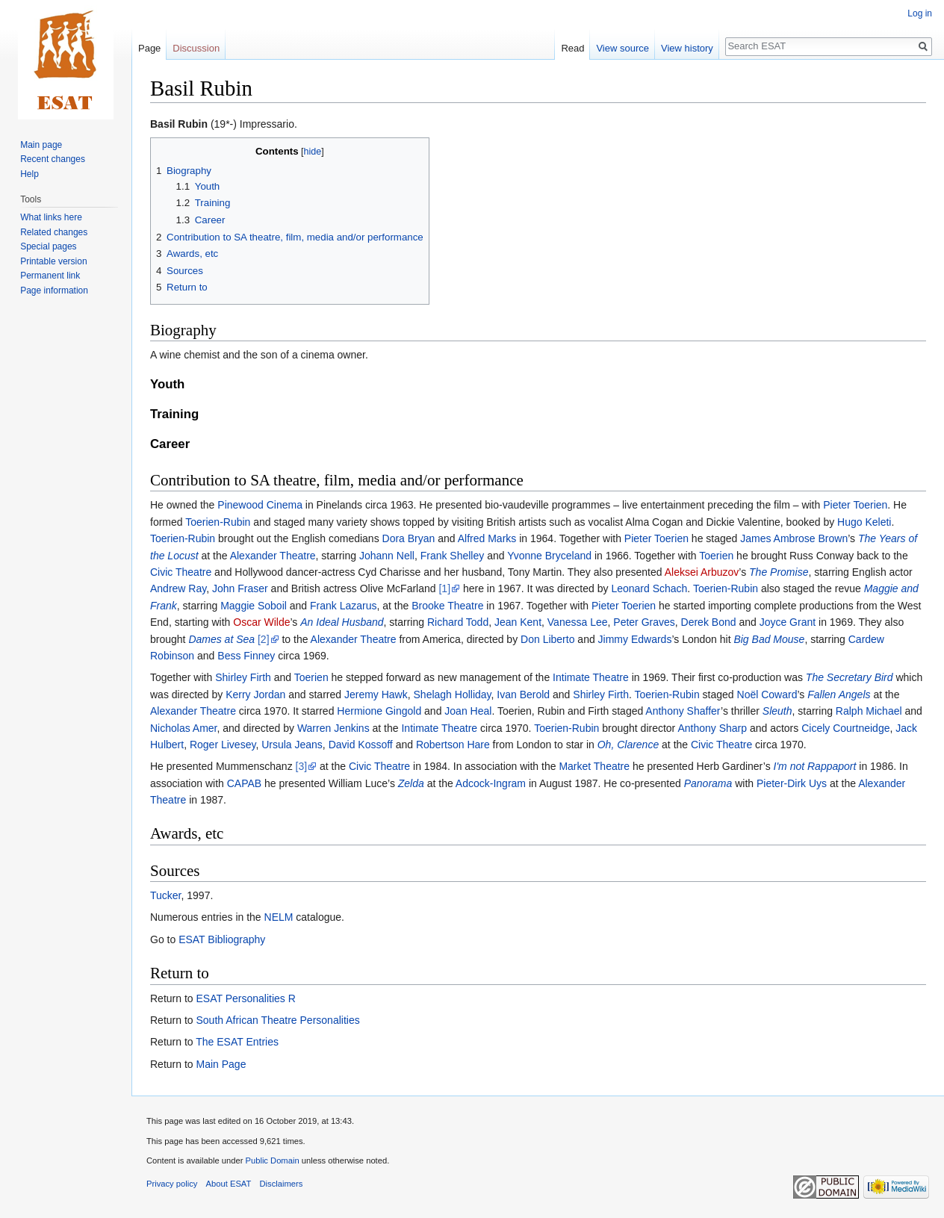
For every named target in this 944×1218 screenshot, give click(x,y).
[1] (444, 588)
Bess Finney (246, 656)
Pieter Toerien (855, 505)
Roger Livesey (222, 745)
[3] (302, 766)
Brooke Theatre (447, 606)
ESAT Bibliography (221, 939)
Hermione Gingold (379, 711)
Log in (919, 13)
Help (29, 174)
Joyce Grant (788, 622)
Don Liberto (547, 639)
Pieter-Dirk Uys (792, 783)
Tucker (165, 895)
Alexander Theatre (273, 556)
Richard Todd (457, 622)
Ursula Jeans (292, 745)
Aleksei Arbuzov (702, 572)
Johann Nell (386, 556)
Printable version (53, 261)
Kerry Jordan (255, 694)
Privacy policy (171, 1183)
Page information (54, 290)
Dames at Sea (221, 639)
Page (149, 48)
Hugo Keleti (864, 522)
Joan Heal (467, 711)
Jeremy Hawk (376, 694)
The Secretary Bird (849, 677)
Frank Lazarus (343, 606)
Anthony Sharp (712, 728)
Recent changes (52, 159)
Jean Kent (517, 622)
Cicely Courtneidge (845, 728)
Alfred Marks (487, 538)
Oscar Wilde (261, 622)
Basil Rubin (179, 124)
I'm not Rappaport (815, 766)
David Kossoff (361, 745)
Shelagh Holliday (452, 694)
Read (572, 48)
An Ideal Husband (341, 622)
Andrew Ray (178, 588)
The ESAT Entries (237, 1042)
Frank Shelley (452, 556)
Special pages (48, 246)
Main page (41, 145)
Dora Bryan (408, 538)
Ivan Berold (523, 694)
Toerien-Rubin (217, 522)
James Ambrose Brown (794, 538)
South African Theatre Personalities (277, 1020)
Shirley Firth (243, 677)
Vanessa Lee (577, 622)
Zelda (411, 783)
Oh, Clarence (628, 745)
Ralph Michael (869, 711)
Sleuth (777, 711)
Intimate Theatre (591, 677)
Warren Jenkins (333, 728)
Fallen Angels (838, 694)
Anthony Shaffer (683, 711)
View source (622, 48)
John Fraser (240, 588)
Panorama (708, 783)
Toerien (716, 556)
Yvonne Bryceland (549, 556)
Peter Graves (643, 622)
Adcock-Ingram (491, 783)
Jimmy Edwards (635, 639)
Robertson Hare (453, 745)
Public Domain (272, 1160)
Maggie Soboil (253, 606)
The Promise (778, 572)
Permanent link (50, 275)
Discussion (196, 48)
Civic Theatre (180, 572)
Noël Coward (767, 694)
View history (687, 48)
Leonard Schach (649, 588)
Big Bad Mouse (768, 639)
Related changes (53, 232)
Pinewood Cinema (259, 505)
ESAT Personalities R (245, 998)
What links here (51, 217)
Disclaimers (281, 1183)
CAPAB (244, 783)
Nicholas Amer (183, 728)
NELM (279, 917)
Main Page (221, 1064)
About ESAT (229, 1183)
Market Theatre (594, 766)
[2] (264, 639)
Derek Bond (708, 622)
